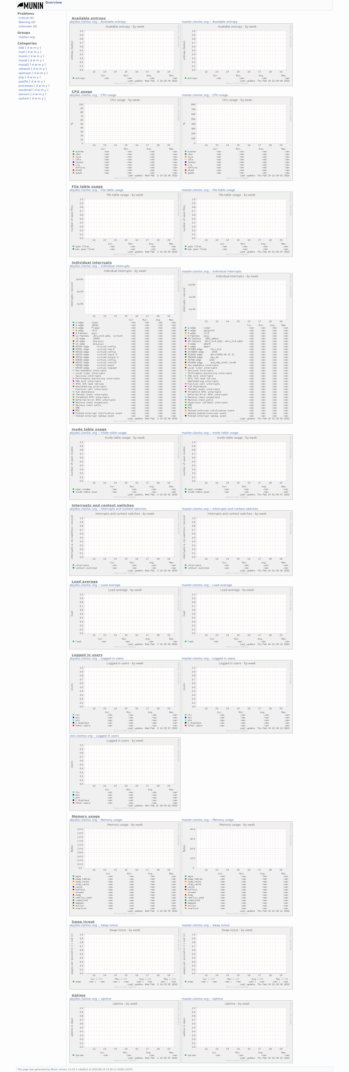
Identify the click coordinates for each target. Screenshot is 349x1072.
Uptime (106, 998)
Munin (54, 1069)
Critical (23, 18)
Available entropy (113, 21)
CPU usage (108, 95)
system (23, 98)
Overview (53, 2)
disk (21, 47)
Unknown (25, 26)
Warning (24, 22)
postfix (23, 81)
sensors (24, 94)
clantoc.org (26, 37)
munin (23, 56)
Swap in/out (109, 925)
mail (21, 52)
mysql (22, 60)
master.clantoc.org (195, 21)
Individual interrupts (115, 266)
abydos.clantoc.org (83, 21)
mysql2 (23, 64)
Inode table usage (114, 432)
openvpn (24, 73)
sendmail (25, 90)
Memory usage (111, 819)
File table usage (112, 190)
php (21, 77)
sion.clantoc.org (80, 735)
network (24, 68)
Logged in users (112, 658)
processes (25, 85)
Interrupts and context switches (123, 508)
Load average (110, 585)
